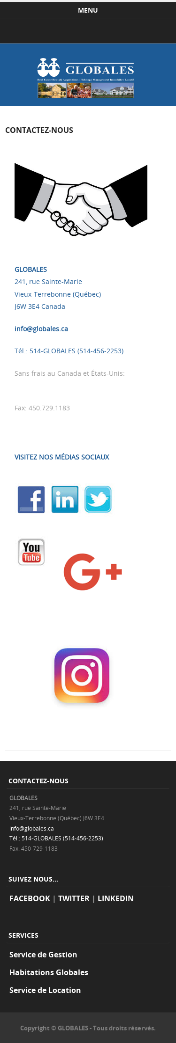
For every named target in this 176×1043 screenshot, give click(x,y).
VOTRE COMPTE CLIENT (51, 430)
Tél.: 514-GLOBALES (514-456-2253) (69, 350)
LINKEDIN (116, 898)
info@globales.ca (41, 328)
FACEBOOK (29, 898)
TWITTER (74, 898)
